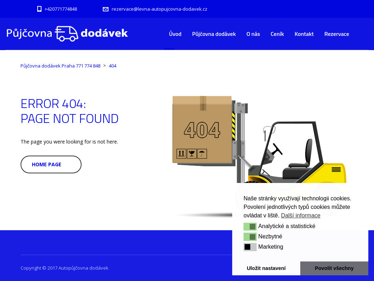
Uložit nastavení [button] (266, 268)
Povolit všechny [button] (334, 268)
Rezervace (336, 33)
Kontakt (304, 33)
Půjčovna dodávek (214, 33)
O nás (253, 33)
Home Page (46, 164)
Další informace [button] (300, 215)
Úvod (175, 33)
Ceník (277, 33)
